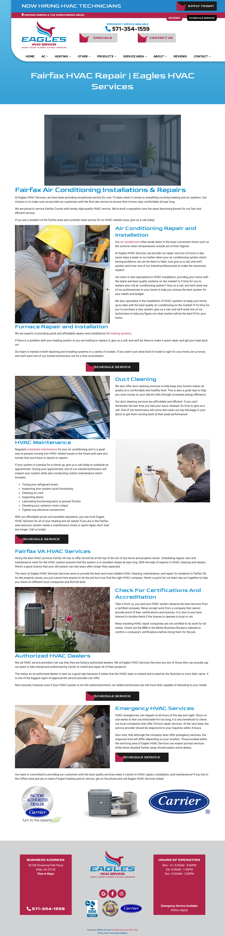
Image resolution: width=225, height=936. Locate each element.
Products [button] (105, 61)
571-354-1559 (131, 33)
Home (30, 61)
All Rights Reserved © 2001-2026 (125, 930)
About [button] (159, 61)
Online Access (104, 930)
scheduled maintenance (42, 449)
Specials (102, 42)
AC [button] (43, 61)
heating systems (121, 333)
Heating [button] (62, 61)
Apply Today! (201, 6)
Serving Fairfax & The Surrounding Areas (54, 15)
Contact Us (161, 42)
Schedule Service (199, 22)
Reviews (166, 22)
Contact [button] (201, 61)
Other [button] (83, 61)
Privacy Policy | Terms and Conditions (112, 933)
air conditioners (130, 242)
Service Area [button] (133, 61)
